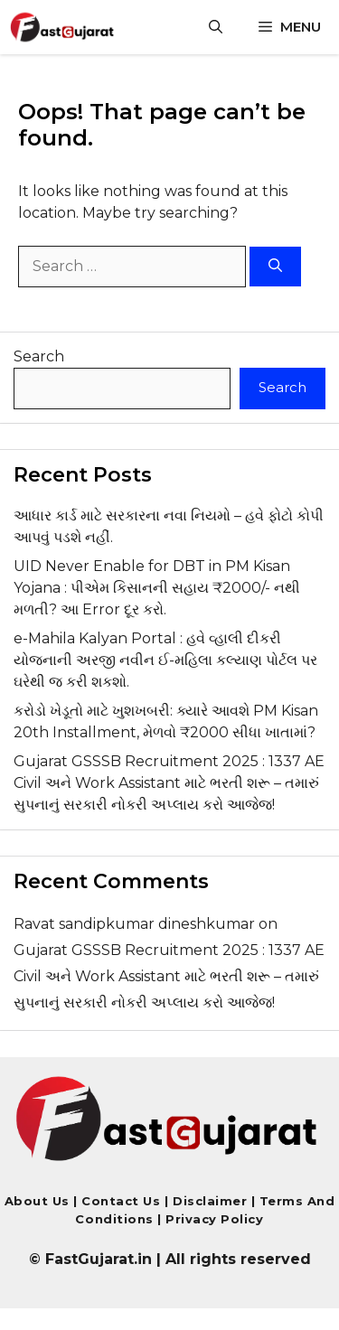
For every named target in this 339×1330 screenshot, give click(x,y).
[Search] (275, 267)
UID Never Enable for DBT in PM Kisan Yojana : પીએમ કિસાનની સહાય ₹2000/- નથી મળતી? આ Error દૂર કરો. (157, 587)
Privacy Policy (213, 1219)
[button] (215, 27)
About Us (37, 1201)
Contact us (120, 1201)
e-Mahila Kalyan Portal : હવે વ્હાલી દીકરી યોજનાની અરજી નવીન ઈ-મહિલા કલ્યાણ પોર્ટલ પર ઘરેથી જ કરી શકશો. (165, 660)
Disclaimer (212, 1201)
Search (39, 356)
